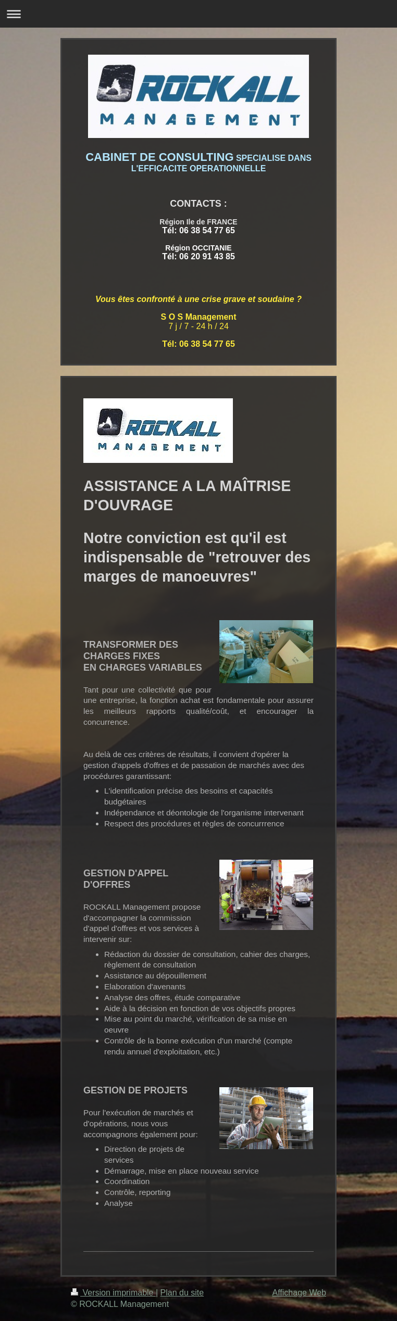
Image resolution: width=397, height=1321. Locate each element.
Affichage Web (299, 1292)
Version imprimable (113, 1292)
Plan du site (182, 1292)
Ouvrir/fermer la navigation (198, 14)
